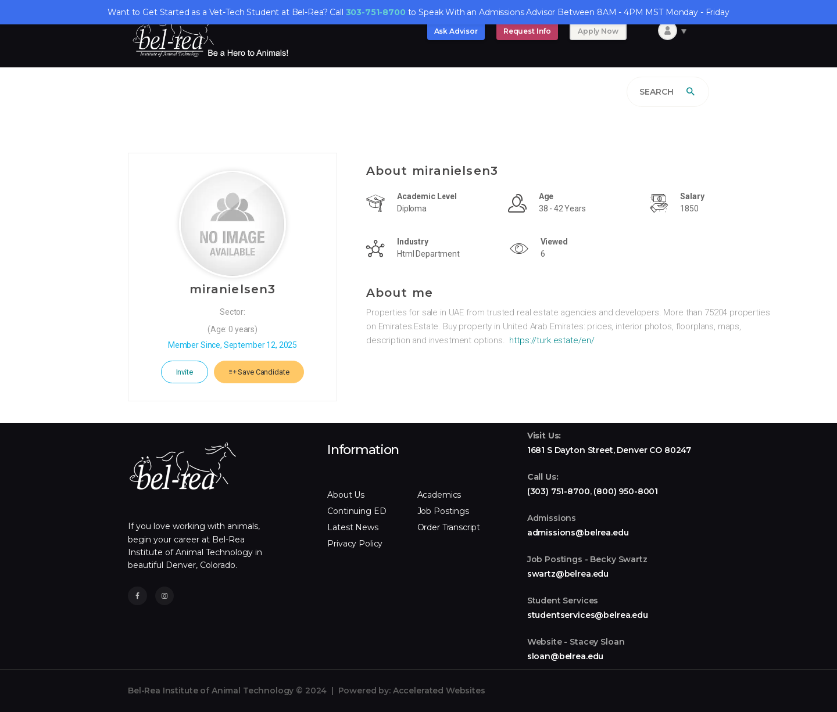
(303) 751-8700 (558, 491)
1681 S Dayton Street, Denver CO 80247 (609, 450)
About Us (345, 495)
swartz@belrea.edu (568, 574)
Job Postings (443, 511)
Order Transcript (449, 527)
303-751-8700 (376, 12)
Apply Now (598, 31)
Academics (439, 495)
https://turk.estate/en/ (552, 340)
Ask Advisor (456, 31)
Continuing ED (356, 511)
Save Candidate (259, 372)
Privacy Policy (354, 543)
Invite (184, 372)
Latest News (352, 527)
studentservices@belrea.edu (587, 615)
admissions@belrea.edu (578, 532)
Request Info (527, 31)
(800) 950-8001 (625, 491)
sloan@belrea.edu (565, 656)
